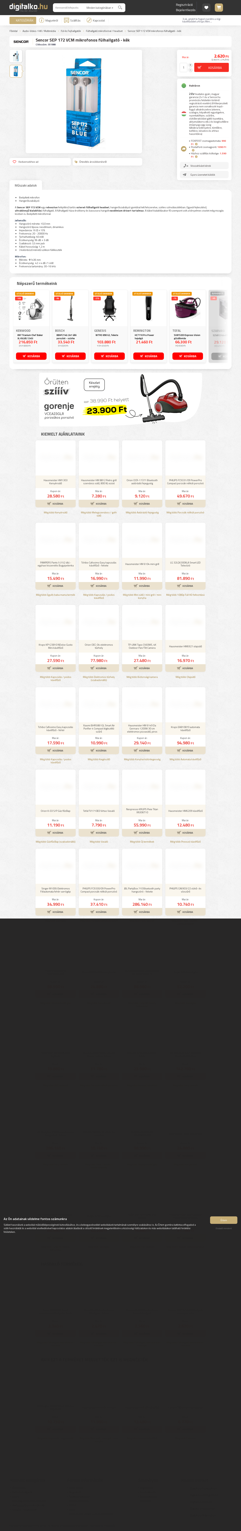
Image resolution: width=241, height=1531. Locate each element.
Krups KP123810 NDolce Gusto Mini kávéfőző (56, 646)
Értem (224, 1220)
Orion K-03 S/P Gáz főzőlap (55, 811)
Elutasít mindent (224, 1228)
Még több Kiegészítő (99, 759)
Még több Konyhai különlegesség (142, 759)
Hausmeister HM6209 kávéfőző (185, 811)
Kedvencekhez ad (25, 162)
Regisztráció (184, 4)
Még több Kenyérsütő (55, 512)
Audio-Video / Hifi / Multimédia (39, 31)
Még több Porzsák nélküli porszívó (185, 512)
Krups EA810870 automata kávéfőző (185, 728)
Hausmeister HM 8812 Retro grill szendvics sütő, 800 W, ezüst (99, 481)
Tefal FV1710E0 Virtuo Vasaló (99, 811)
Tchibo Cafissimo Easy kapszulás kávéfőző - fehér (55, 728)
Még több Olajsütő (185, 677)
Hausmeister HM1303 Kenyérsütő (55, 481)
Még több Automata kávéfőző (185, 759)
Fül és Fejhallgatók (71, 31)
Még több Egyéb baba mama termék (55, 594)
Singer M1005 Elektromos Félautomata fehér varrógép (55, 889)
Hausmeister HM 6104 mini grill (142, 564)
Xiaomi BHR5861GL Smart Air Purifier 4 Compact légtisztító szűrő (99, 728)
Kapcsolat (96, 20)
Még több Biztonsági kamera (142, 677)
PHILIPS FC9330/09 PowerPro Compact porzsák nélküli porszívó (99, 889)
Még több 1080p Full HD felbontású (185, 594)
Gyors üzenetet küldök (202, 175)
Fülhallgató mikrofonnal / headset (104, 31)
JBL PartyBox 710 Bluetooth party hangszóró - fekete (142, 889)
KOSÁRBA (33, 356)
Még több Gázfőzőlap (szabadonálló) (55, 841)
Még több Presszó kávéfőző (185, 841)
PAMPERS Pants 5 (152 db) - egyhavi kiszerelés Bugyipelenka (56, 564)
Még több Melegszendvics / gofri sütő (99, 514)
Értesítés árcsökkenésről (91, 162)
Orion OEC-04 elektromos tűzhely (99, 646)
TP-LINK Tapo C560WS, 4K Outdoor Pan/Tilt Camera (142, 646)
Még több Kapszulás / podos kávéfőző (99, 596)
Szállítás (72, 20)
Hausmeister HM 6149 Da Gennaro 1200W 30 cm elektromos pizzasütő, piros (142, 728)
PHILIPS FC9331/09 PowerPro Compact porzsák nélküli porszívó (185, 481)
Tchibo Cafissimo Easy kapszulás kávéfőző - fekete (98, 564)
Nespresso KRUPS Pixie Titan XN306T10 (142, 810)
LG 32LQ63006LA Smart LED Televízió (185, 564)
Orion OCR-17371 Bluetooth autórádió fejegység (142, 481)
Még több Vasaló (99, 841)
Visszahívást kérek (200, 166)
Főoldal (13, 31)
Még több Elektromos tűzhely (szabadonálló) (99, 679)
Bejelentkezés (186, 9)
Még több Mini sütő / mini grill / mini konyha (142, 596)
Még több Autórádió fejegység (142, 512)
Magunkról (48, 20)
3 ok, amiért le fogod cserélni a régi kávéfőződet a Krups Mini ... (201, 20)
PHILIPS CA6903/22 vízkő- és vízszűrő (185, 889)
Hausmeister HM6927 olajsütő (185, 646)
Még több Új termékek (142, 841)
